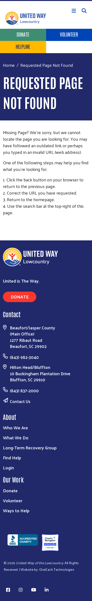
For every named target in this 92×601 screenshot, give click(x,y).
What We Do (15, 437)
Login (8, 467)
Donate (23, 34)
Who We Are (15, 427)
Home (9, 65)
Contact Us (20, 401)
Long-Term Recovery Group (30, 447)
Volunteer (69, 34)
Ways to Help (16, 510)
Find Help (12, 457)
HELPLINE (23, 46)
